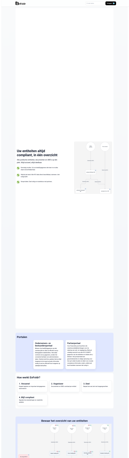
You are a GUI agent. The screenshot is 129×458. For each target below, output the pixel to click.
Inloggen (111, 3)
